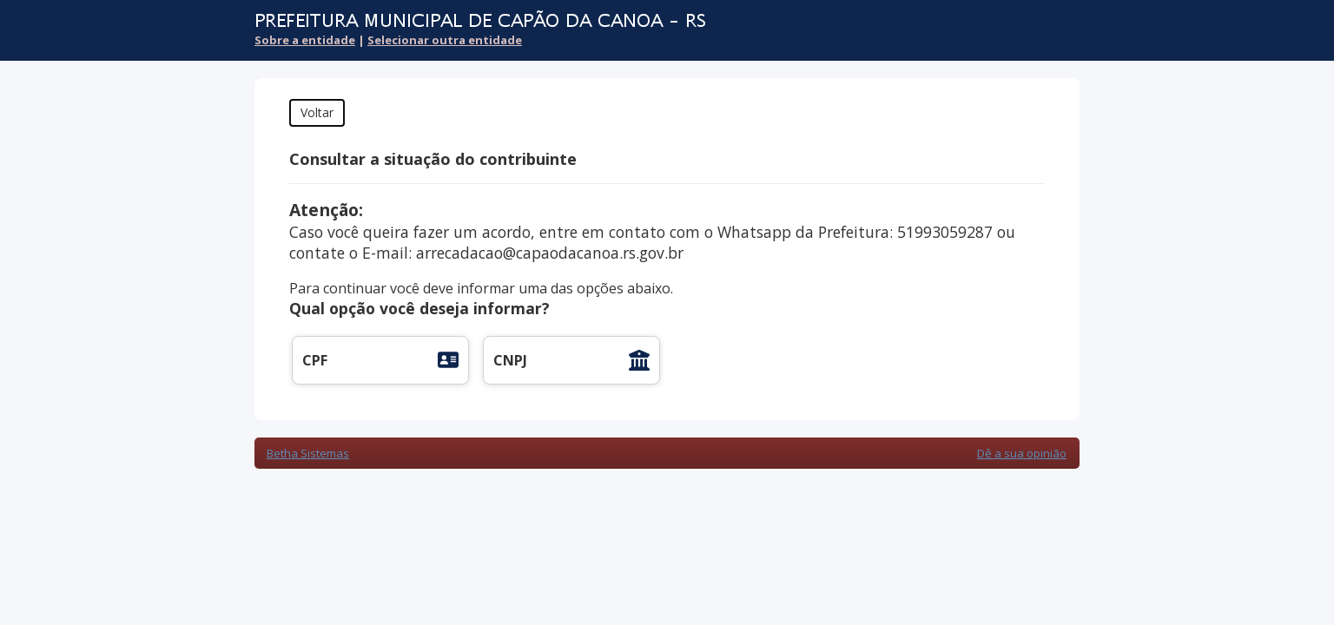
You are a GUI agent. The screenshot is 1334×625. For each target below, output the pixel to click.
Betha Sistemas (308, 453)
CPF (314, 360)
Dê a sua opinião (1022, 453)
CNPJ (510, 360)
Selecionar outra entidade (444, 40)
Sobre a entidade (304, 40)
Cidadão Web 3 (1033, 32)
